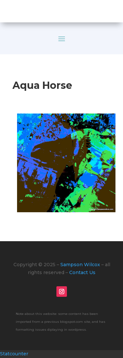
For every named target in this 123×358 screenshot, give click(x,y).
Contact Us (82, 272)
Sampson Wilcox (80, 265)
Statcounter (14, 354)
